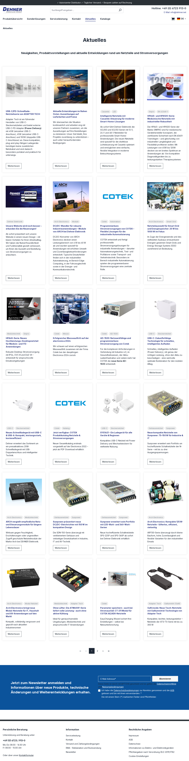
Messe (66, 334)
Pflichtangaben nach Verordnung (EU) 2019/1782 (151, 752)
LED (114, 112)
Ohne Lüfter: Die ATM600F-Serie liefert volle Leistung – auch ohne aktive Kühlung (69, 611)
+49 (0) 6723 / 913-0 (14, 740)
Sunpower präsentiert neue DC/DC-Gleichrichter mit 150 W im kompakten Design (70, 524)
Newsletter (71, 752)
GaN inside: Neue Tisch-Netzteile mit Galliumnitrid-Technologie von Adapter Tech (164, 611)
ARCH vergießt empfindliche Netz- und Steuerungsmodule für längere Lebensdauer (23, 524)
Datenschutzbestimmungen (126, 690)
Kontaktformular (26, 755)
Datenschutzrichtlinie (166, 684)
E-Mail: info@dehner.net (175, 12)
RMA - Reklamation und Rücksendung (83, 748)
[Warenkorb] (173, 18)
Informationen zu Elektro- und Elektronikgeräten (151, 748)
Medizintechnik (13, 334)
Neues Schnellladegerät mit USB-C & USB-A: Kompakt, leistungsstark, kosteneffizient (24, 435)
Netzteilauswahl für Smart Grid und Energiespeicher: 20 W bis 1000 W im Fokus (163, 229)
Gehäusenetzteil (156, 428)
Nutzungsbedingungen (113, 687)
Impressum (134, 735)
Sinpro (151, 112)
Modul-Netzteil (31, 604)
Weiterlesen (14, 166)
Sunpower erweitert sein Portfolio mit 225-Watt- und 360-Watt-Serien (117, 524)
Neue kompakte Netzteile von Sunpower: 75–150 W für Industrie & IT (165, 435)
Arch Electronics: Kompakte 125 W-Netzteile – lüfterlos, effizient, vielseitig (165, 524)
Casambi (105, 112)
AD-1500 (114, 334)
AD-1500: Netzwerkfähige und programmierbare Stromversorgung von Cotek (115, 341)
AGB (172, 690)
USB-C (151, 334)
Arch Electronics (61, 222)
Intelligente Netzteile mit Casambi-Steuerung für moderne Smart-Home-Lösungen (117, 119)
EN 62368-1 (163, 112)
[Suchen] (120, 10)
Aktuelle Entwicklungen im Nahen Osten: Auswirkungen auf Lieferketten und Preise (70, 114)
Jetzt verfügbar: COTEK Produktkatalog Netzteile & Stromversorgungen (66, 435)
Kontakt (69, 739)
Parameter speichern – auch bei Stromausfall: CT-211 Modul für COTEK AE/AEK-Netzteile (116, 611)
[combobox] (83, 10)
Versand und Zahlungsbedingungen (83, 744)
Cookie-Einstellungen (139, 756)
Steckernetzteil (164, 334)
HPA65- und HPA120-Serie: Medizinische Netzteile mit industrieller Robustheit (161, 119)
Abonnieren (165, 679)
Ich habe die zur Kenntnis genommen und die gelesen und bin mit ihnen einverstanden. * (138, 692)
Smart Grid (171, 222)
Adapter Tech (77, 604)
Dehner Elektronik (14, 222)
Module (75, 222)
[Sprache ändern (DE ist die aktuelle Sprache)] (181, 18)
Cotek (104, 222)
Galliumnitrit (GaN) (172, 604)
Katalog (66, 428)
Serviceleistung (73, 735)
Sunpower (170, 428)
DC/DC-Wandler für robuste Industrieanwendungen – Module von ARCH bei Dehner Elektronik (69, 229)
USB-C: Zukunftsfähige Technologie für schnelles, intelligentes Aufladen (161, 341)
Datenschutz (134, 744)
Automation (115, 222)
